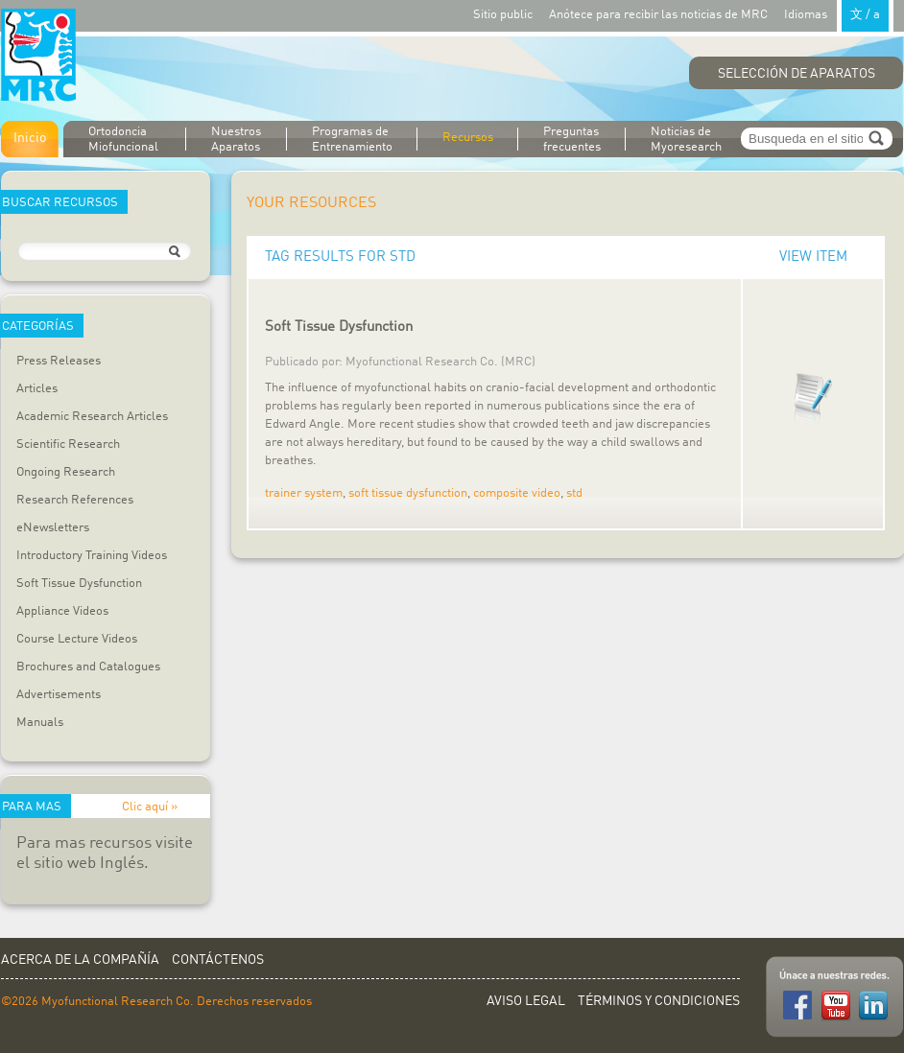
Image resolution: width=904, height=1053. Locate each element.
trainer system (304, 493)
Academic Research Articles (92, 416)
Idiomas (838, 14)
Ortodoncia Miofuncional (123, 139)
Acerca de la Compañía (80, 960)
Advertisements (58, 695)
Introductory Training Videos (91, 556)
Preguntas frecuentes (572, 139)
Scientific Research (68, 444)
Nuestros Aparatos (236, 139)
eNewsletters (52, 528)
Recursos (467, 137)
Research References (74, 500)
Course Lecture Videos (76, 639)
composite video (516, 493)
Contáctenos (218, 960)
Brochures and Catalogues (88, 667)
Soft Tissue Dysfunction (79, 583)
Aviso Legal (526, 1001)
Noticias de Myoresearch (686, 139)
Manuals (39, 722)
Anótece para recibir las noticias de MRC (658, 15)
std (574, 493)
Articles (37, 389)
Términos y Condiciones (659, 1001)
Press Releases (58, 361)
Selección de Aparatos (796, 74)
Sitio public (503, 15)
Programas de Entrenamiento (352, 139)
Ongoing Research (65, 472)
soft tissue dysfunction (407, 493)
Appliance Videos (62, 611)
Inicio (29, 138)
